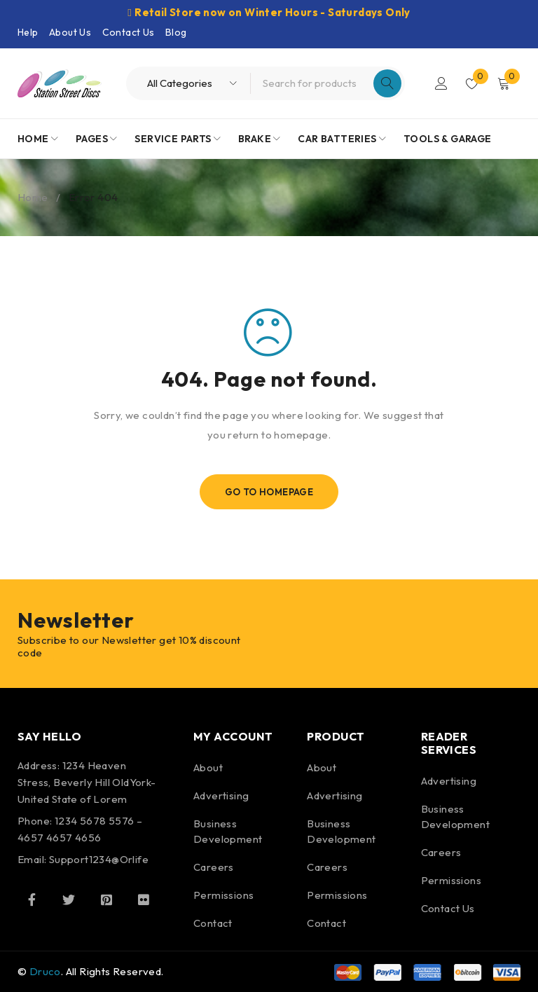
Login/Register (441, 83)
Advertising (221, 795)
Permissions (223, 895)
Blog (176, 32)
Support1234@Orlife (99, 859)
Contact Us (128, 32)
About (208, 767)
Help (28, 32)
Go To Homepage (269, 491)
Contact (213, 923)
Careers (213, 867)
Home (33, 197)
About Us (70, 32)
